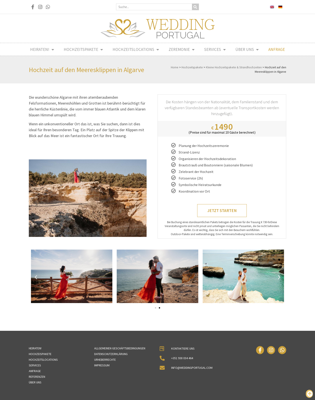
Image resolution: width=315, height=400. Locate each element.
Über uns (247, 49)
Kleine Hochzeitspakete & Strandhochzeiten (234, 67)
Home (174, 67)
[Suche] (195, 7)
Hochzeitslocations (136, 49)
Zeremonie (182, 49)
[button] (36, 277)
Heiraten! (42, 49)
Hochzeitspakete (83, 49)
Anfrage (276, 49)
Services (215, 49)
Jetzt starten (222, 210)
